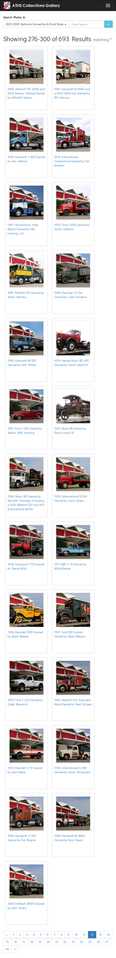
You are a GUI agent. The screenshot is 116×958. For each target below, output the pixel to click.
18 (31, 942)
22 (64, 942)
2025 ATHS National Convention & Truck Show (36, 24)
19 (40, 942)
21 (56, 942)
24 (81, 942)
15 (7, 942)
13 (100, 935)
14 (108, 935)
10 (76, 935)
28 (7, 949)
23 (73, 942)
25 (90, 942)
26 (98, 942)
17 (23, 942)
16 (15, 942)
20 (48, 942)
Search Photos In (15, 17)
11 (84, 935)
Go (108, 24)
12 (92, 935)
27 (106, 942)
